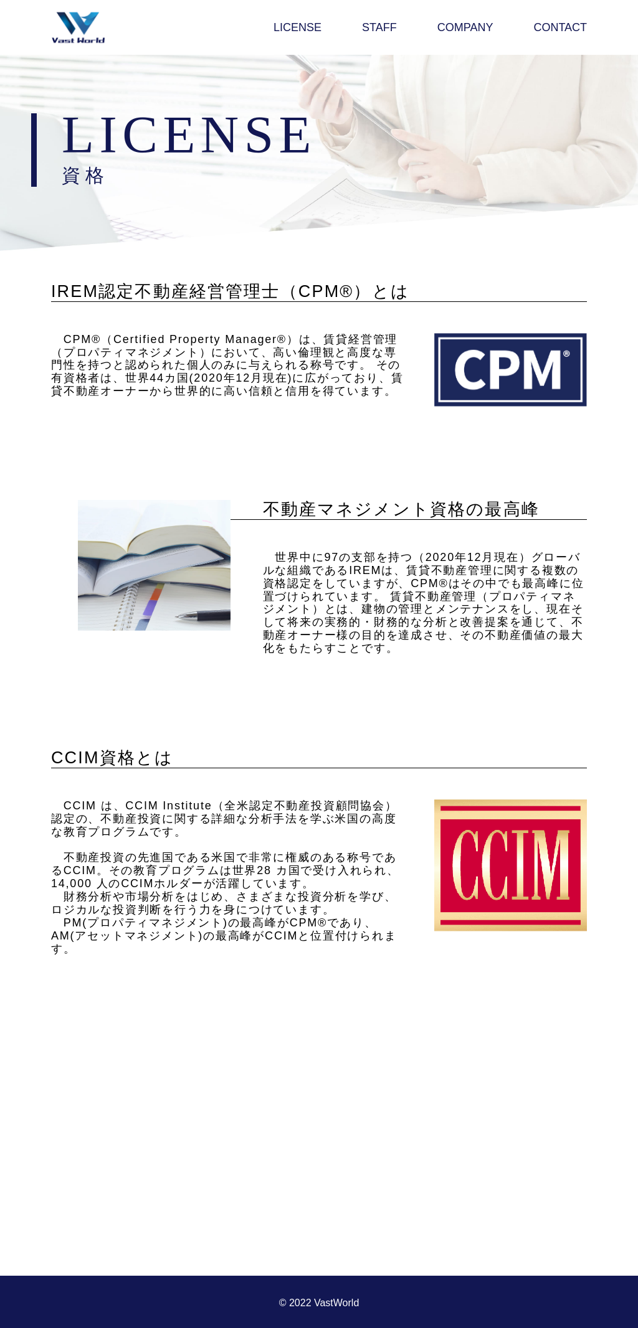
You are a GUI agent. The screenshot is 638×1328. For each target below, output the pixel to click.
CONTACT (560, 27)
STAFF (379, 27)
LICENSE (297, 27)
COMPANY (465, 27)
